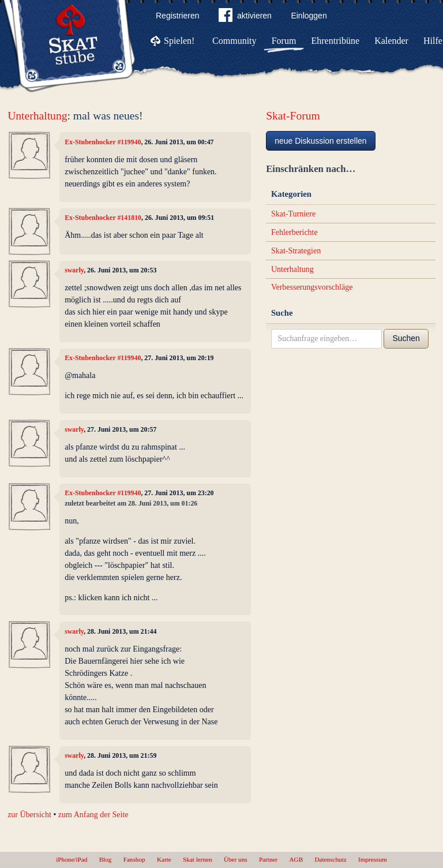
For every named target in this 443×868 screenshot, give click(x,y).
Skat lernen (197, 859)
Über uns (235, 859)
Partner (268, 859)
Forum (284, 41)
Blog (105, 859)
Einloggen (308, 15)
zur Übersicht (29, 814)
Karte (164, 859)
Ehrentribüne (335, 41)
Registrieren (177, 15)
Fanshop (134, 859)
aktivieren (245, 17)
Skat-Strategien (296, 250)
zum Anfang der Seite (93, 814)
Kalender (391, 41)
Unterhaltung (37, 116)
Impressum (372, 859)
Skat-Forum (293, 116)
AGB (296, 859)
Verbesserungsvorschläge (312, 287)
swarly (74, 270)
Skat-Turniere (293, 213)
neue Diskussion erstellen (321, 140)
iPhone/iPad (71, 859)
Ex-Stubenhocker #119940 (103, 142)
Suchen (405, 338)
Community (234, 41)
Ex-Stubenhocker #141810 (103, 218)
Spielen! (179, 41)
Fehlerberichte (294, 232)
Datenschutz (330, 859)
